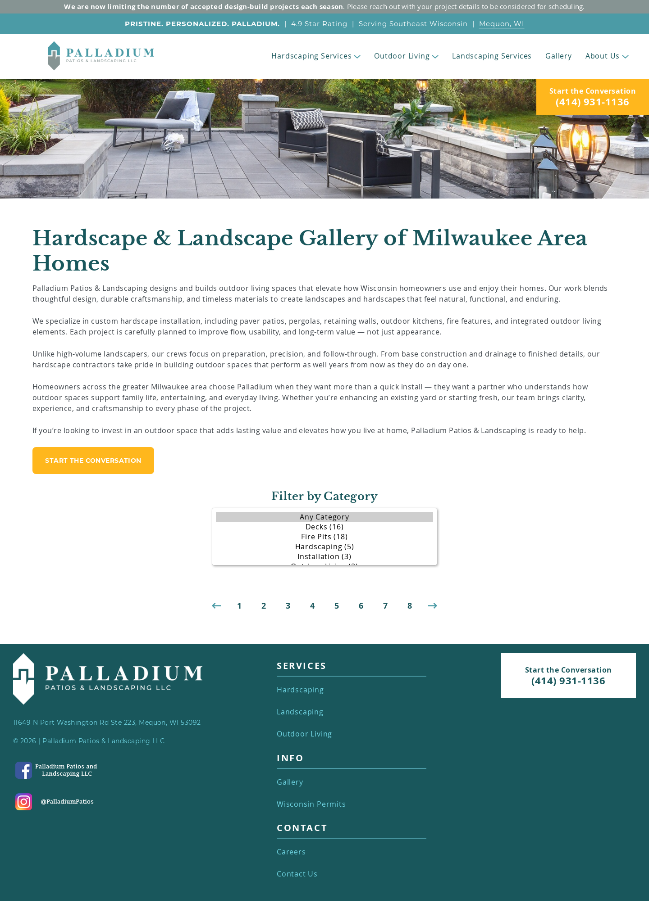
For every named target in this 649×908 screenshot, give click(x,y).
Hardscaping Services (316, 56)
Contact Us (297, 874)
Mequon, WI (502, 23)
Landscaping (300, 712)
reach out (385, 6)
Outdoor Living (406, 56)
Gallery (558, 56)
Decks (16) (324, 527)
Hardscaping (300, 690)
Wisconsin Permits (311, 804)
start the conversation (93, 460)
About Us (607, 56)
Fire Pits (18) (324, 537)
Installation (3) (324, 556)
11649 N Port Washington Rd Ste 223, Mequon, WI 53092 (107, 722)
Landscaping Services (492, 56)
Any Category (324, 517)
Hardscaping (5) (324, 546)
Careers (291, 852)
